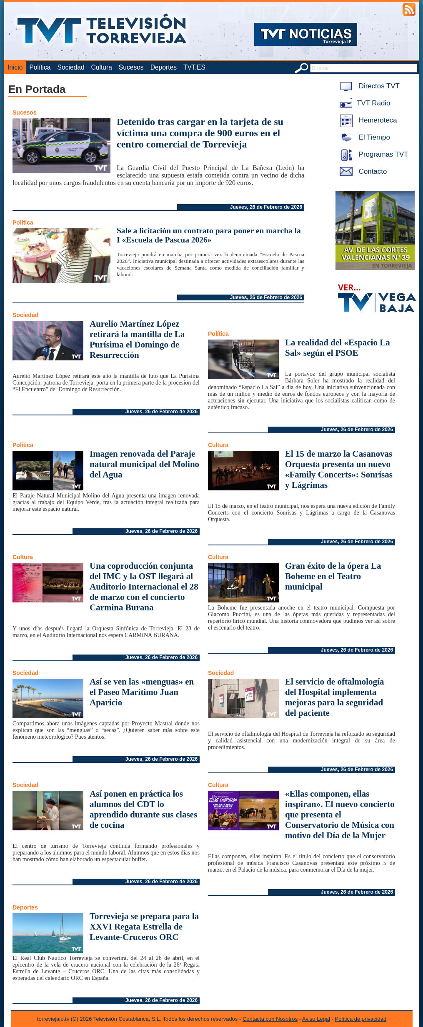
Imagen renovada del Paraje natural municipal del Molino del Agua (144, 464)
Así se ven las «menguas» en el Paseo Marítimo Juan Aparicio (142, 692)
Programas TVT (372, 154)
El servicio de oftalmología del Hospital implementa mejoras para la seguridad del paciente (334, 697)
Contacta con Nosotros (270, 1019)
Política (39, 67)
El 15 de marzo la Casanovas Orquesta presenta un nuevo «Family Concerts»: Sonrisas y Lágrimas (339, 469)
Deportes (163, 67)
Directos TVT (368, 86)
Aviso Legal (316, 1019)
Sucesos (131, 67)
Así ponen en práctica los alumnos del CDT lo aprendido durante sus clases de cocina (143, 809)
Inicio (15, 67)
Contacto (362, 171)
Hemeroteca (367, 120)
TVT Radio (363, 103)
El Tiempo (363, 137)
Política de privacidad (361, 1019)
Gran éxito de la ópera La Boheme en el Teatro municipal (333, 576)
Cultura (101, 67)
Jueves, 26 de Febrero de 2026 (266, 207)
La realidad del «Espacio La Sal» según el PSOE (337, 347)
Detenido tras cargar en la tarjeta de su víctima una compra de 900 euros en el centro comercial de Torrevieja (200, 133)
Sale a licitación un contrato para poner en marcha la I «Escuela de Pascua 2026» (209, 235)
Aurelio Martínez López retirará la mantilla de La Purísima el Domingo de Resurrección (137, 339)
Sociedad (71, 67)
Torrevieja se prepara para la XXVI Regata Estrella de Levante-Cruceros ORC (144, 926)
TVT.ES (194, 67)
